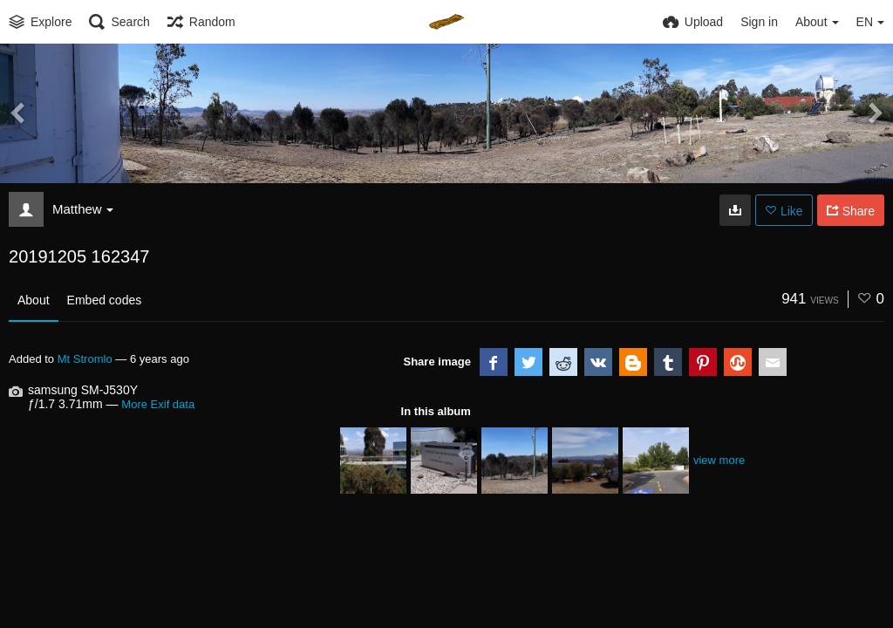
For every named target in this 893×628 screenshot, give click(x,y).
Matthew (82, 208)
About (33, 300)
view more (719, 460)
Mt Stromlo (85, 358)
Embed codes (104, 300)
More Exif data (157, 404)
